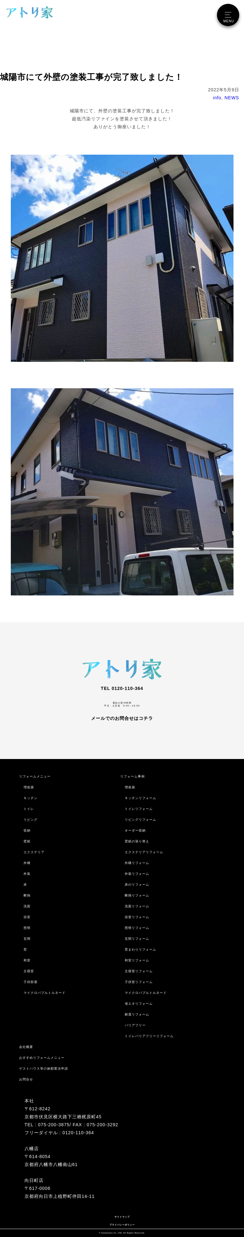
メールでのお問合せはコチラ (122, 718)
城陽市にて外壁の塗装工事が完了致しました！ (91, 77)
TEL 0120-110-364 (122, 688)
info (217, 97)
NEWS (232, 97)
